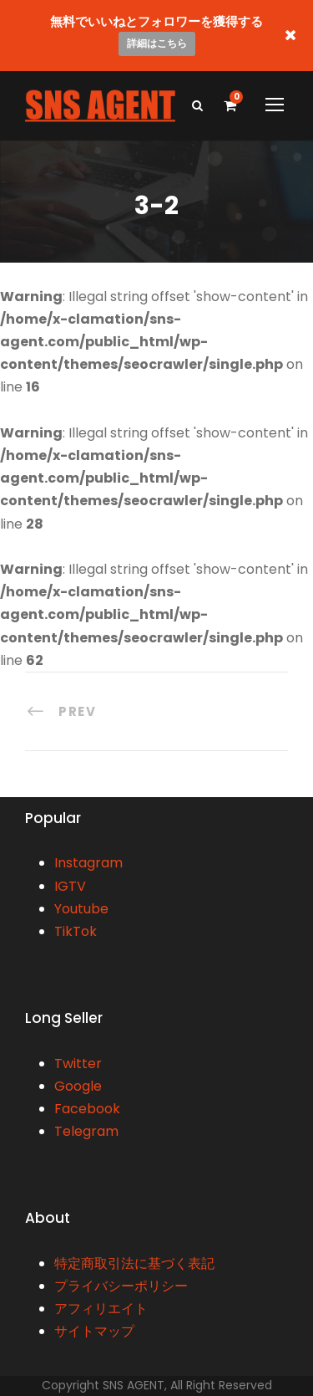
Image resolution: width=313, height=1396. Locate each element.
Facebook (87, 1108)
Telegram (86, 1131)
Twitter (78, 1063)
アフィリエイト (101, 1308)
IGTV (70, 886)
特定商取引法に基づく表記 (134, 1263)
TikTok (75, 931)
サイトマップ (94, 1331)
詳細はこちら (157, 43)
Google (78, 1086)
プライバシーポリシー (121, 1286)
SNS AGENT (133, 1385)
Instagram (88, 862)
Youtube (81, 908)
